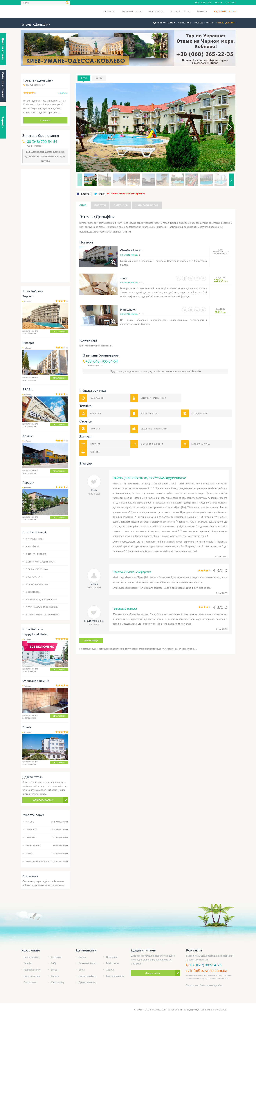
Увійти (218, 2)
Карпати (202, 11)
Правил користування (185, 648)
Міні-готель (112, 963)
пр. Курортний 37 (35, 84)
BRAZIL (27, 389)
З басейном (32, 546)
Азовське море (180, 11)
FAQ (53, 963)
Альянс (27, 436)
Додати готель (32, 976)
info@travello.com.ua (208, 970)
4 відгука (63, 93)
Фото (84, 78)
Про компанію (31, 956)
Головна (108, 11)
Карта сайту (57, 982)
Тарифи (28, 963)
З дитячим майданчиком (40, 561)
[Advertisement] (45, 226)
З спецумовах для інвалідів (41, 607)
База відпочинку (115, 976)
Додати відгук (91, 640)
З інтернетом (33, 592)
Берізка (27, 296)
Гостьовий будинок (89, 963)
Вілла (82, 969)
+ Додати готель (224, 11)
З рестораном (34, 576)
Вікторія (28, 342)
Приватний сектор (89, 982)
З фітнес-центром (36, 554)
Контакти (230, 2)
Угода (54, 969)
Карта (98, 78)
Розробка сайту (32, 969)
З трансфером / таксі (37, 584)
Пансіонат (111, 956)
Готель (82, 956)
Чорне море (156, 11)
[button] (226, 127)
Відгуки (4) (121, 205)
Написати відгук (147, 205)
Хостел (110, 969)
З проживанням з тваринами (43, 614)
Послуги (100, 205)
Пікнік (26, 727)
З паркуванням (34, 539)
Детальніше (59, 332)
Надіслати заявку (42, 800)
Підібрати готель (132, 11)
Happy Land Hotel (35, 634)
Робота (55, 976)
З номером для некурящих (41, 599)
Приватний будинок (89, 976)
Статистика (30, 982)
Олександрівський (35, 680)
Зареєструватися (203, 2)
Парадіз (28, 482)
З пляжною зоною (37, 569)
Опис (82, 205)
